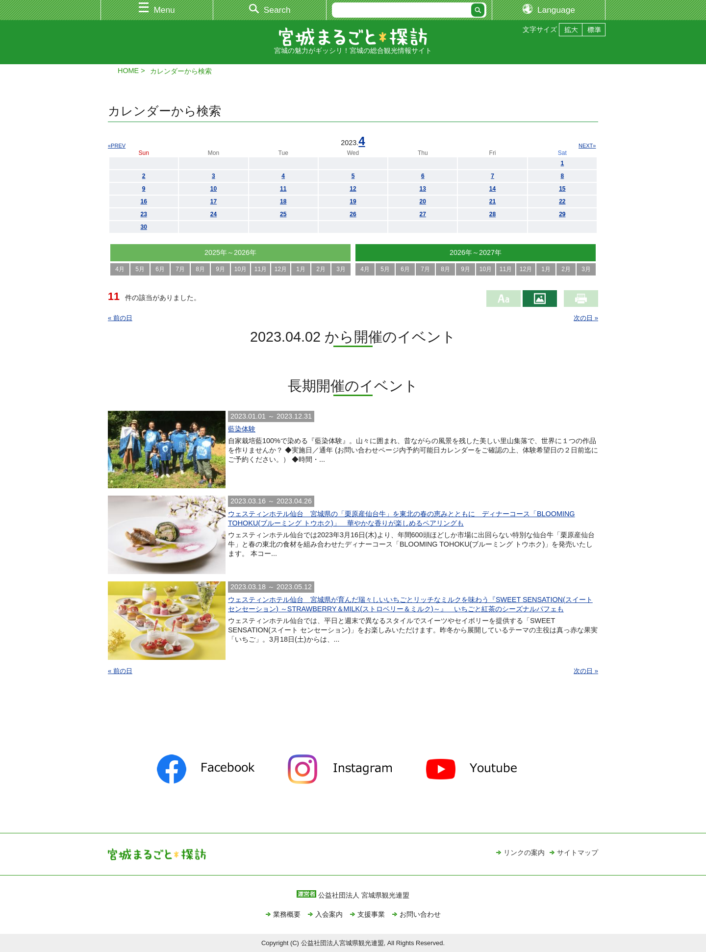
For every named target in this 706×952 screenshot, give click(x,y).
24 (213, 214)
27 (423, 214)
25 (283, 214)
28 (492, 214)
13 (423, 188)
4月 (120, 269)
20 (423, 201)
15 (562, 188)
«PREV (117, 146)
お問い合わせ (420, 914)
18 (283, 201)
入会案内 (329, 914)
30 (143, 227)
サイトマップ (577, 852)
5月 (140, 269)
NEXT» (587, 146)
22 (562, 201)
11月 (260, 269)
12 (353, 188)
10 (213, 188)
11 (283, 188)
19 (353, 201)
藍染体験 (241, 429)
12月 (281, 269)
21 (492, 201)
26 (353, 214)
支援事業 (371, 914)
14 (492, 188)
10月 (240, 269)
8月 (200, 269)
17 (213, 201)
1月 (300, 269)
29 (562, 214)
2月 (321, 269)
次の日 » (586, 318)
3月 (341, 269)
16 (143, 201)
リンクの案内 (524, 852)
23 (143, 214)
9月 (220, 269)
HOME (128, 71)
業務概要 (287, 914)
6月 (160, 269)
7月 (180, 269)
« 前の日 (120, 318)
